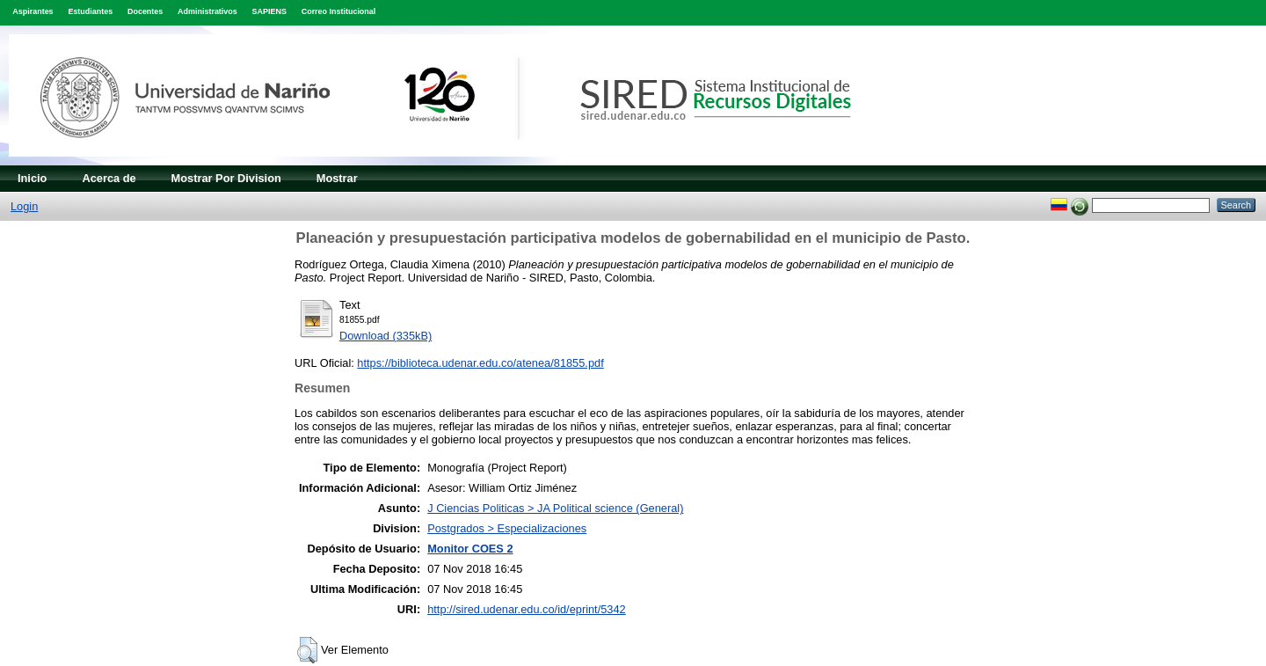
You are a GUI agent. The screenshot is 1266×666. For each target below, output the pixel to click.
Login (24, 206)
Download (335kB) (385, 335)
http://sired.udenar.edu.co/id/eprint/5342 (526, 609)
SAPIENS (269, 11)
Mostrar (337, 178)
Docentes (145, 11)
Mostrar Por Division (226, 178)
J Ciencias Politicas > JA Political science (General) (555, 508)
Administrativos (207, 11)
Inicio (32, 178)
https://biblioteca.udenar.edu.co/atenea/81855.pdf (480, 363)
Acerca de (108, 178)
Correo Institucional (339, 11)
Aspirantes (32, 11)
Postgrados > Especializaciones (506, 528)
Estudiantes (90, 11)
